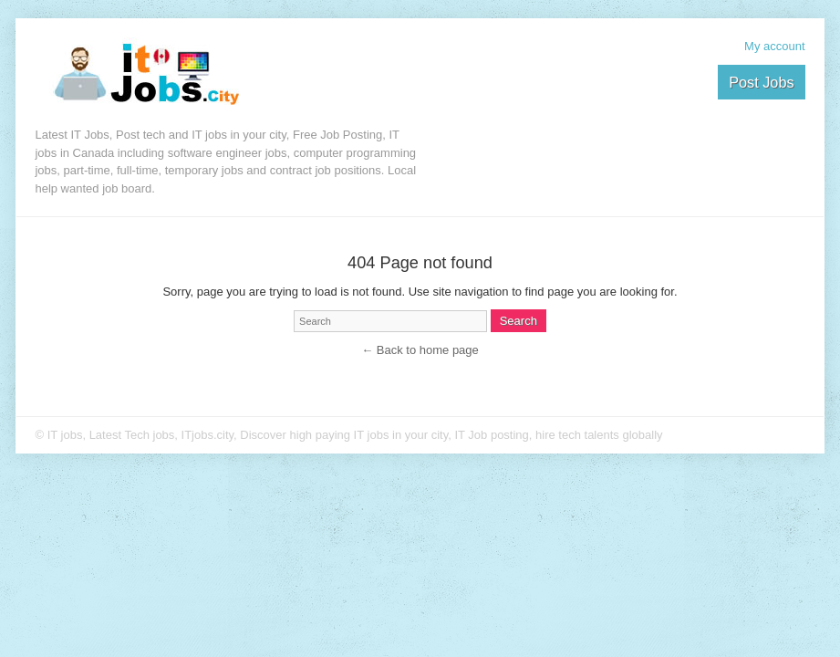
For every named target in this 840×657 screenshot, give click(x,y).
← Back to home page (420, 350)
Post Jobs (761, 82)
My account (774, 46)
